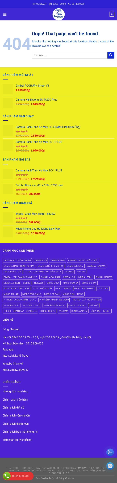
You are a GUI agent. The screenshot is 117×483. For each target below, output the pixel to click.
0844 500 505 (20, 476)
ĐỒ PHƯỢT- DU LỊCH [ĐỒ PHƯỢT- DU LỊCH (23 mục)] (101, 311)
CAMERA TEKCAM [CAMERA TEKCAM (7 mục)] (96, 266)
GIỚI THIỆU (27, 468)
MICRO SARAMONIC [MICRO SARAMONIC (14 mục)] (84, 288)
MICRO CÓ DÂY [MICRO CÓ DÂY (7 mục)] (89, 283)
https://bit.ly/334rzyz (15, 355)
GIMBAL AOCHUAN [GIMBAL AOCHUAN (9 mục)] (50, 277)
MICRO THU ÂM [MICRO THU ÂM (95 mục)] (11, 294)
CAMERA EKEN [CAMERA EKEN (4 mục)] (57, 260)
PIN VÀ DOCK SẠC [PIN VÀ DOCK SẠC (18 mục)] (77, 305)
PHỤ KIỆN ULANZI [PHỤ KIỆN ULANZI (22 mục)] (31, 305)
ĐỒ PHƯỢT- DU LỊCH (99, 468)
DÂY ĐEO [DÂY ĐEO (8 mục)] (69, 271)
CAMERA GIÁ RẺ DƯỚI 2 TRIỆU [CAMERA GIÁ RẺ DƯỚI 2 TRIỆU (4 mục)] (83, 260)
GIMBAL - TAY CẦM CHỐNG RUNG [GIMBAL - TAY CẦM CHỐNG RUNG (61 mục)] (20, 277)
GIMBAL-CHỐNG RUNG (34, 470)
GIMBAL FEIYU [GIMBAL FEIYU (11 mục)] (85, 277)
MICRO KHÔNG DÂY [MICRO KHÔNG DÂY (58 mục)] (42, 288)
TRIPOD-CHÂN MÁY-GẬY (74, 468)
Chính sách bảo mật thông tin (20, 431)
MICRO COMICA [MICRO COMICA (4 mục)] (70, 283)
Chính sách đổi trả (13, 407)
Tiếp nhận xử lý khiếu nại (17, 439)
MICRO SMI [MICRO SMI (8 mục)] (103, 288)
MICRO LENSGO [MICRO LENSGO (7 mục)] (63, 288)
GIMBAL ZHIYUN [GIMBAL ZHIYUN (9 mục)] (12, 283)
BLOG (66, 473)
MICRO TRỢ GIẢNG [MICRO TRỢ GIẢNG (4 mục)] (31, 294)
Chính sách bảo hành (15, 399)
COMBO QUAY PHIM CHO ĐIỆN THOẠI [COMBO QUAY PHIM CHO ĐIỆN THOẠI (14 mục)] (43, 271)
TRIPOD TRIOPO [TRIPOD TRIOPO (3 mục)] (47, 311)
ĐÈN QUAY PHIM (99, 470)
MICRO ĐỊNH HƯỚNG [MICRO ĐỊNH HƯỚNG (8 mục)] (73, 294)
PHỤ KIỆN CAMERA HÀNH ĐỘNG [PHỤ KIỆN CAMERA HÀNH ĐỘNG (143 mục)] (20, 299)
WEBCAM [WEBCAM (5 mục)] (63, 311)
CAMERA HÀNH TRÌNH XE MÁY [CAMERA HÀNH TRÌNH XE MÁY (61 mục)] (19, 266)
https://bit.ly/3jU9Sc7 (15, 369)
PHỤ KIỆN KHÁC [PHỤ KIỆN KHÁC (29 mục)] (11, 305)
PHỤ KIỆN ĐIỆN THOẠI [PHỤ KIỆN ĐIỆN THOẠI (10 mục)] (54, 305)
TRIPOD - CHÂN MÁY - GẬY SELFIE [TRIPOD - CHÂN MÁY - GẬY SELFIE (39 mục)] (20, 311)
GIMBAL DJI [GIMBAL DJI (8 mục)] (69, 277)
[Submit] (110, 55)
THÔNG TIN (55, 473)
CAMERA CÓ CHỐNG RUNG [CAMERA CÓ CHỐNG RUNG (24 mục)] (17, 260)
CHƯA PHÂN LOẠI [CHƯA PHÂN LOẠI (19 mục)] (12, 271)
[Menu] (5, 14)
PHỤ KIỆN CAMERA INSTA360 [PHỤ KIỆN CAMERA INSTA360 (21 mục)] (54, 299)
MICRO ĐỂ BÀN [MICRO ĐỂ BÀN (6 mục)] (51, 294)
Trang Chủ (13, 468)
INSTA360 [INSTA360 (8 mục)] (38, 283)
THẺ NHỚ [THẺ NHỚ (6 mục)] (93, 305)
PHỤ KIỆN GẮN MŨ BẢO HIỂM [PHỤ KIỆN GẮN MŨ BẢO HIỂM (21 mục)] (86, 299)
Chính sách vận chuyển (16, 415)
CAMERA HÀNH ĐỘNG (47, 468)
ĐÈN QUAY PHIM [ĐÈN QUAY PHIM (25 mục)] (79, 311)
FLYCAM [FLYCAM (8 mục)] (81, 271)
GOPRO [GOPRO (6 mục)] (26, 283)
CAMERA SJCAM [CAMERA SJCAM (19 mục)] (75, 266)
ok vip (78, 478)
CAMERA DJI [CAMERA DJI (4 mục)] (40, 260)
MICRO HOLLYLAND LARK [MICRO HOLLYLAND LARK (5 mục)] (16, 288)
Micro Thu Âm (56, 470)
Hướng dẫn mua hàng (15, 391)
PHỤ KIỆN (14, 470)
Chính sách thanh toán (16, 423)
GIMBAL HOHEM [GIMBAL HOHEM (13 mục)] (103, 277)
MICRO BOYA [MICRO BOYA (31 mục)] (53, 283)
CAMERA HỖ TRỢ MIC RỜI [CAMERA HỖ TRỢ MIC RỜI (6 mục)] (50, 266)
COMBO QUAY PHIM (77, 470)
